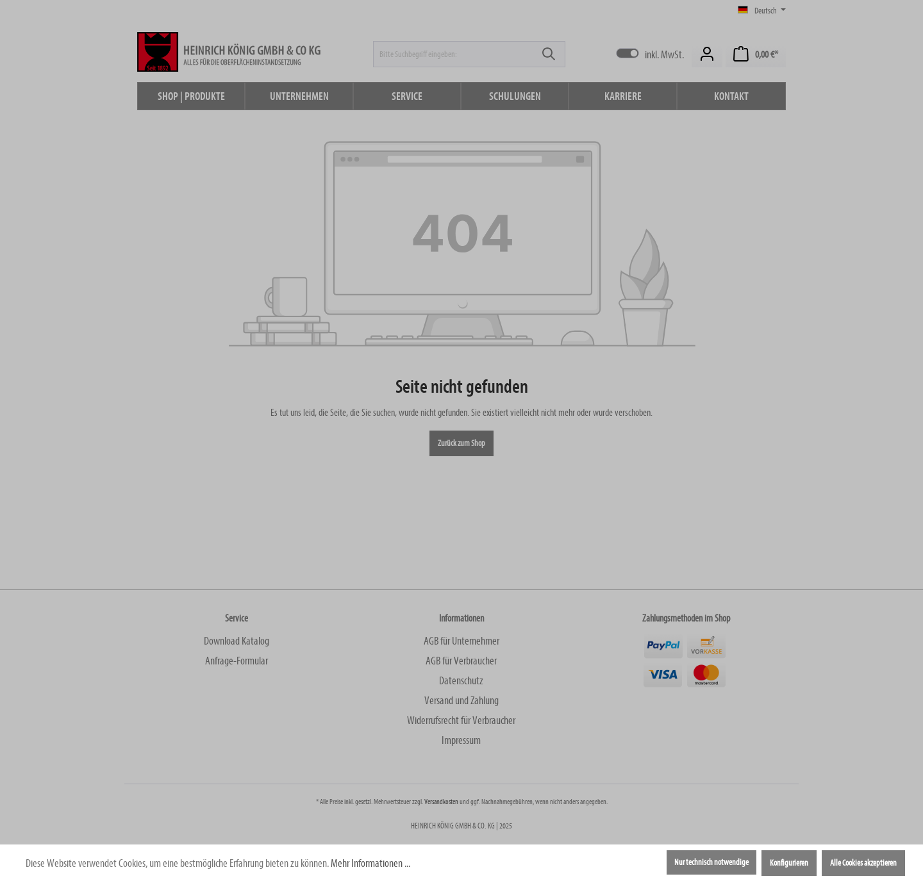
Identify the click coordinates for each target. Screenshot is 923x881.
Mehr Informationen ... (370, 863)
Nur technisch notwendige (711, 862)
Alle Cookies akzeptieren (863, 863)
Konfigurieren (789, 863)
